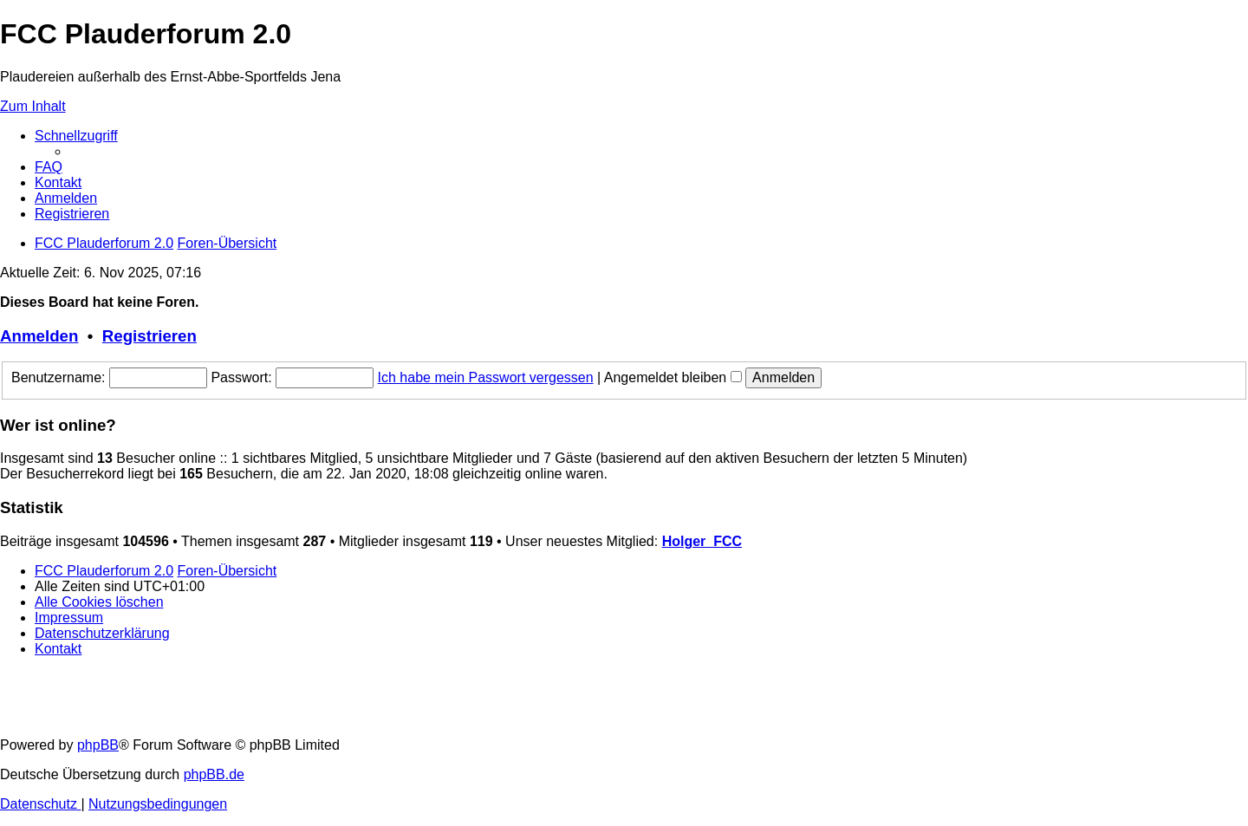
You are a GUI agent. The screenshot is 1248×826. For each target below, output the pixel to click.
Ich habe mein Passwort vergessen (486, 377)
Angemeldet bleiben (673, 377)
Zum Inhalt (33, 106)
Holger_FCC (702, 541)
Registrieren (149, 336)
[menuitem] (48, 166)
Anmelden (39, 336)
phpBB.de (214, 774)
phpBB (98, 745)
